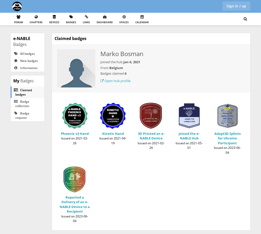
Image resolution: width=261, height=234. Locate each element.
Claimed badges (23, 92)
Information (26, 68)
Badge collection (21, 103)
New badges (26, 61)
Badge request (21, 115)
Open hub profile (115, 81)
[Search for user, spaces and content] (245, 19)
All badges (24, 53)
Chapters (36, 19)
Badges (71, 19)
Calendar (142, 19)
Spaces (124, 19)
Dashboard (105, 19)
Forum (18, 19)
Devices (54, 19)
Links (86, 19)
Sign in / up (236, 6)
